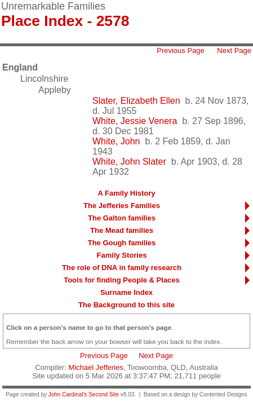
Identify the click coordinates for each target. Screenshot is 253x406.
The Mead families (121, 230)
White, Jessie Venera (134, 121)
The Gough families (122, 243)
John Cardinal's (67, 394)
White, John (116, 141)
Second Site (103, 394)
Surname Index (126, 292)
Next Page (234, 50)
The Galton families (122, 218)
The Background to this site (126, 305)
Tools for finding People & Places (122, 280)
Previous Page (181, 50)
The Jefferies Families (121, 205)
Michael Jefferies (95, 367)
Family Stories (122, 255)
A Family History (126, 193)
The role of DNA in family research (121, 267)
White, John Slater (129, 161)
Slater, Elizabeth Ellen (136, 100)
